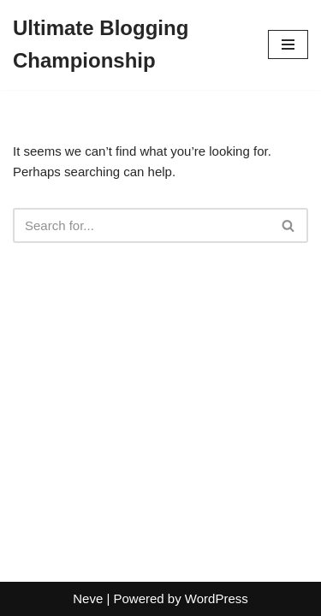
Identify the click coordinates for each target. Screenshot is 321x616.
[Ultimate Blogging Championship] (127, 45)
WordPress (216, 598)
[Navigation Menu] (288, 44)
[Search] (141, 225)
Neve (88, 598)
